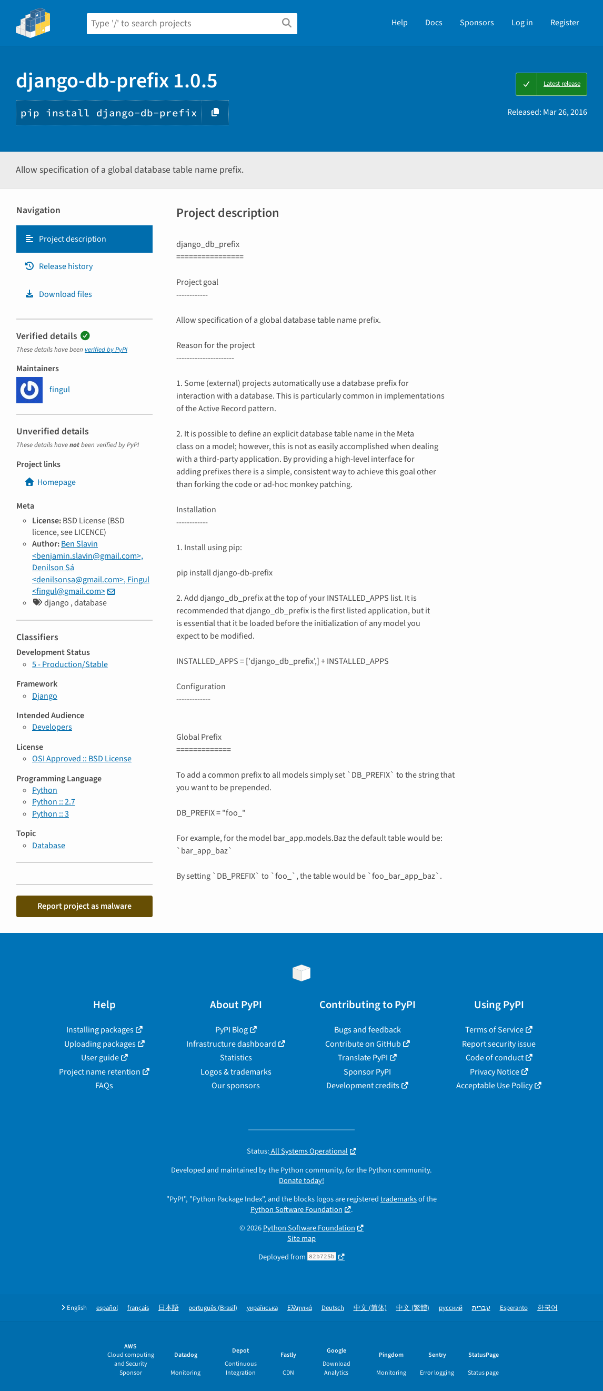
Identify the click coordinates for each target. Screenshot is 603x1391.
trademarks (398, 1199)
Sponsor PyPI (367, 1072)
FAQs (104, 1085)
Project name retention (99, 1072)
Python (44, 790)
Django (44, 696)
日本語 (168, 1308)
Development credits (362, 1085)
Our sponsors (236, 1085)
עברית (481, 1308)
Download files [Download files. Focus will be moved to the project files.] (58, 294)
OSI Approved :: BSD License (82, 758)
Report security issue (499, 1044)
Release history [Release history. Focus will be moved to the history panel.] (58, 266)
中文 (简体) (370, 1308)
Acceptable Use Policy (494, 1085)
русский (451, 1308)
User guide (100, 1058)
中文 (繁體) (412, 1308)
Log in (522, 22)
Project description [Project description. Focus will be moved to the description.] (65, 239)
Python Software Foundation (296, 1209)
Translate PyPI (363, 1058)
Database (48, 845)
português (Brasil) (212, 1308)
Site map (301, 1238)
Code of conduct (495, 1058)
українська (262, 1308)
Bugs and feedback (367, 1030)
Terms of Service (494, 1030)
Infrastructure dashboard (231, 1044)
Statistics (236, 1058)
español (107, 1308)
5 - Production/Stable (70, 664)
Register (564, 22)
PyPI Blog (231, 1030)
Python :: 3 (50, 814)
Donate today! (301, 1180)
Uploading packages (100, 1044)
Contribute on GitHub (363, 1044)
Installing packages (100, 1030)
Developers (52, 727)
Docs (434, 22)
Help (399, 22)
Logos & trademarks (236, 1072)
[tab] (84, 239)
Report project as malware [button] (84, 906)
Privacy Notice (494, 1072)
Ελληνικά (299, 1308)
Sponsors (477, 22)
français (138, 1308)
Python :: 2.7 (53, 802)
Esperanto (514, 1308)
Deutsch (332, 1308)
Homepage (50, 482)
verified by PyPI (106, 349)
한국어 (547, 1308)
